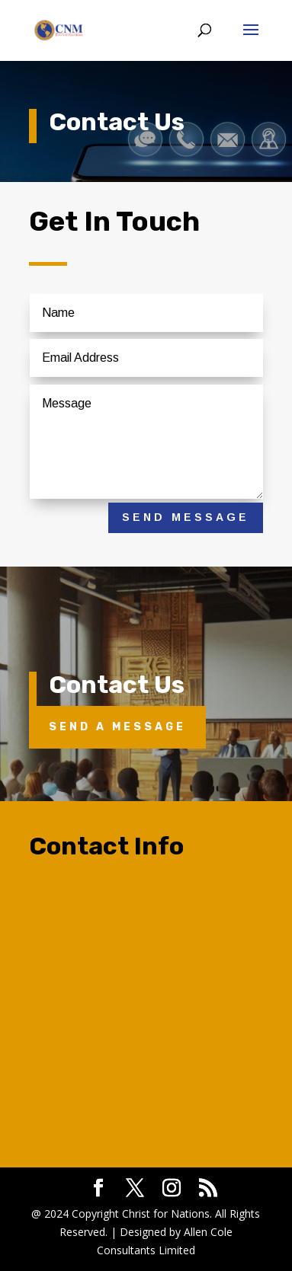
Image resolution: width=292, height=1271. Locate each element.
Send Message (185, 517)
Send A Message (117, 726)
